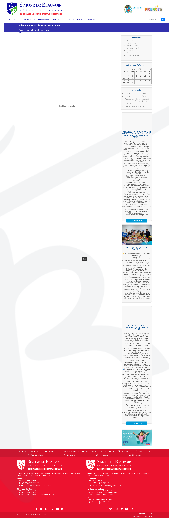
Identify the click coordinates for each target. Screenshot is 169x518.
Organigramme (132, 53)
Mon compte (136, 455)
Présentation (131, 43)
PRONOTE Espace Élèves (135, 96)
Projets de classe (133, 55)
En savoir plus (137, 220)
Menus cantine (126, 451)
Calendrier (130, 50)
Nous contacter (91, 451)
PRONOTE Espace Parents (136, 93)
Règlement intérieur (134, 48)
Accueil (21, 30)
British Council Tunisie (134, 107)
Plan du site (103, 455)
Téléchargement (54, 451)
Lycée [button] (67, 19)
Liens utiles (71, 455)
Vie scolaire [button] (79, 19)
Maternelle (30, 30)
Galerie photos (109, 451)
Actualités (37, 451)
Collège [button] (57, 19)
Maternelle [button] (29, 19)
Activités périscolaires (135, 58)
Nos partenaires (73, 451)
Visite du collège (37, 455)
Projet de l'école (132, 45)
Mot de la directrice (134, 40)
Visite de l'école (144, 451)
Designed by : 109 (145, 513)
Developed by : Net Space (142, 516)
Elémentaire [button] (44, 19)
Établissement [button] (13, 19)
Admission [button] (93, 19)
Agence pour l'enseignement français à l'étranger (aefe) (137, 100)
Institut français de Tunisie (136, 104)
